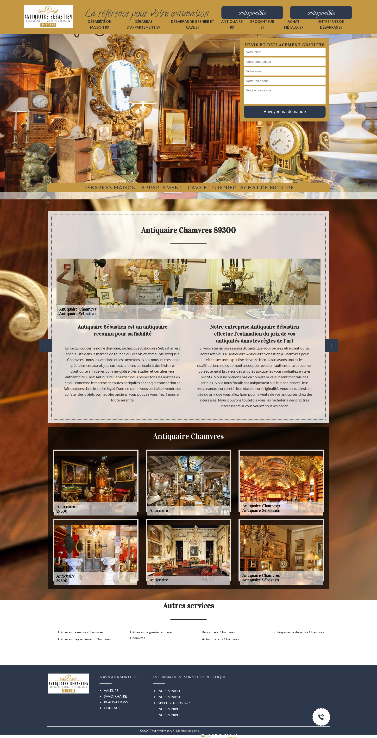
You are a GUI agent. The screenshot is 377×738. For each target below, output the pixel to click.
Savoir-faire (115, 696)
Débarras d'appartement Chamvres (84, 639)
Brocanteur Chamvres (218, 632)
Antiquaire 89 (232, 24)
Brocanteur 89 (262, 24)
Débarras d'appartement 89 (143, 24)
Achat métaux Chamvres (220, 639)
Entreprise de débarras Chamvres (299, 632)
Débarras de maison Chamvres (81, 632)
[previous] (45, 345)
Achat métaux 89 (293, 24)
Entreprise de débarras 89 (331, 24)
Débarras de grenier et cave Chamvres (151, 635)
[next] (331, 345)
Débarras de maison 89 (99, 24)
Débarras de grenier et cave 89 (192, 24)
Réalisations (116, 702)
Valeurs (111, 690)
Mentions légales (187, 731)
